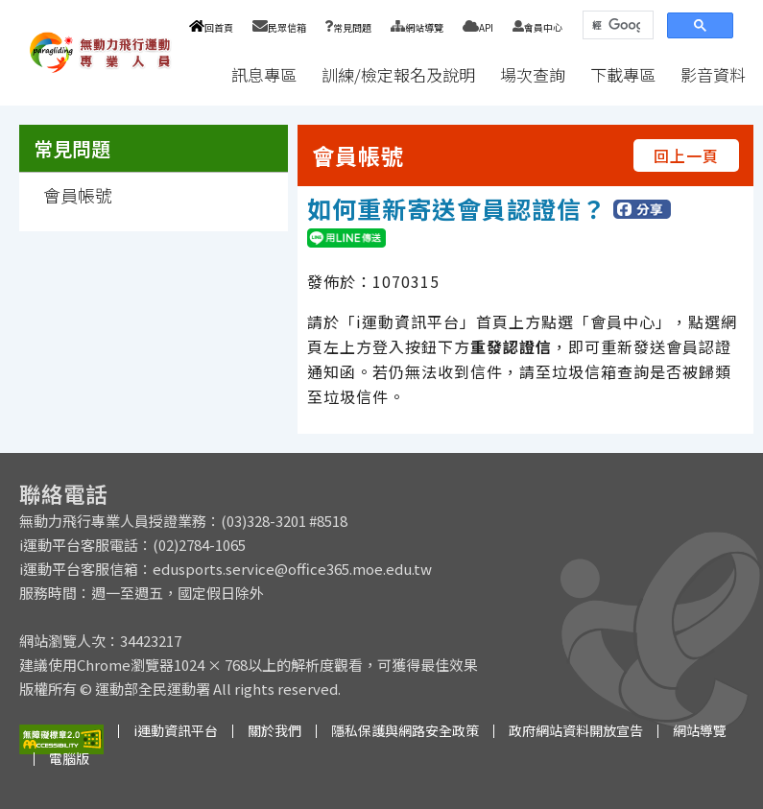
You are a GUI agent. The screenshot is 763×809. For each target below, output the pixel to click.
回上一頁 (686, 155)
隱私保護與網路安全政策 (405, 730)
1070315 (406, 281)
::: (200, 74)
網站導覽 (417, 27)
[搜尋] (616, 25)
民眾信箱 (279, 27)
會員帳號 (77, 194)
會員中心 (537, 27)
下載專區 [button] (623, 74)
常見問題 (348, 27)
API (478, 27)
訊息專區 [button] (264, 74)
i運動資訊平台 (175, 730)
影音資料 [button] (713, 74)
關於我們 (274, 730)
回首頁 (210, 27)
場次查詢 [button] (532, 74)
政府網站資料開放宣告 (576, 730)
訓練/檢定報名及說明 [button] (398, 74)
